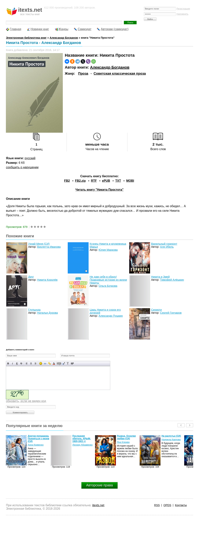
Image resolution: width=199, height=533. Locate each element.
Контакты (181, 505)
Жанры (63, 29)
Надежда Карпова (170, 439)
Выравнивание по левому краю (26, 363)
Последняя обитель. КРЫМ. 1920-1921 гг (81, 439)
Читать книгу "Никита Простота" (100, 189)
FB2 (67, 180)
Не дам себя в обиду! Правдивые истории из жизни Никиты (108, 279)
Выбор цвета (54, 363)
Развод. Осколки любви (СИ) (126, 437)
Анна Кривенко (35, 445)
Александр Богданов (109, 67)
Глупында (34, 309)
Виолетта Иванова (49, 246)
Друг (31, 276)
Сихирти (156, 309)
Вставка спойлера (72, 363)
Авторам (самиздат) (114, 29)
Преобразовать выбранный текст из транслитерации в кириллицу (68, 363)
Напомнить (182, 14)
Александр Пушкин (111, 315)
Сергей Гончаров (171, 312)
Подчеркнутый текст (17, 363)
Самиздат (84, 29)
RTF (94, 180)
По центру (31, 363)
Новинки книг (40, 29)
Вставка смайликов (41, 363)
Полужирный (8, 363)
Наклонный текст (12, 363)
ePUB (106, 180)
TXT (118, 180)
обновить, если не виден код (26, 401)
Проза (83, 73)
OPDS (167, 505)
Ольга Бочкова (108, 285)
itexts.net (98, 505)
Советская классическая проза (120, 73)
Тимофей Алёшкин (172, 279)
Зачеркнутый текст (21, 363)
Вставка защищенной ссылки (49, 363)
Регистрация (183, 8)
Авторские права (99, 485)
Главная (15, 29)
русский (30, 158)
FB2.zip (80, 180)
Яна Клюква (123, 442)
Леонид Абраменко (82, 445)
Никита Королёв (47, 279)
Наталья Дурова (47, 312)
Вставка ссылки (45, 363)
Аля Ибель (167, 246)
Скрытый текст (59, 363)
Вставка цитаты (63, 363)
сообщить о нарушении (22, 167)
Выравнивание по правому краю (35, 363)
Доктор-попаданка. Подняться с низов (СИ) (38, 439)
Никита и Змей (160, 276)
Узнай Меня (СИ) (39, 243)
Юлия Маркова (108, 249)
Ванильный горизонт (164, 243)
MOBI (130, 180)
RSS (157, 505)
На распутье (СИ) (171, 436)
